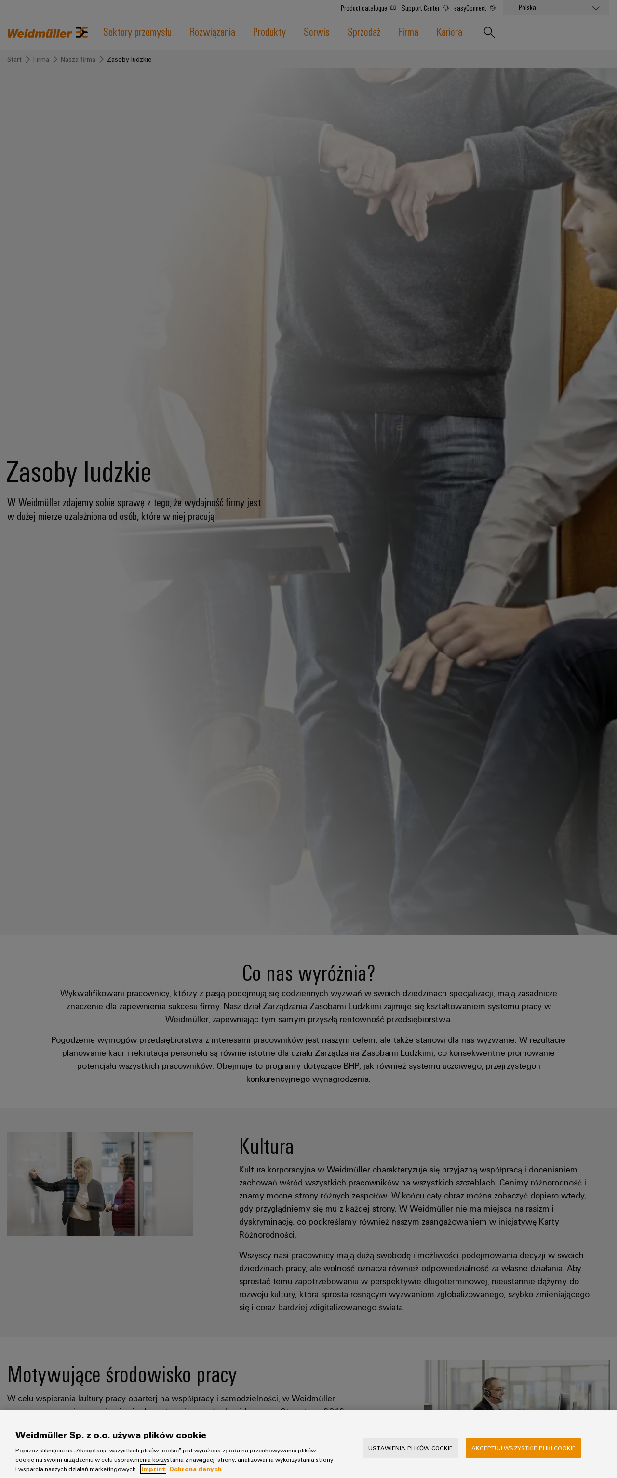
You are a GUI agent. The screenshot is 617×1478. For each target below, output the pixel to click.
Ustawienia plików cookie (410, 1455)
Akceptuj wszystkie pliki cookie (523, 1455)
